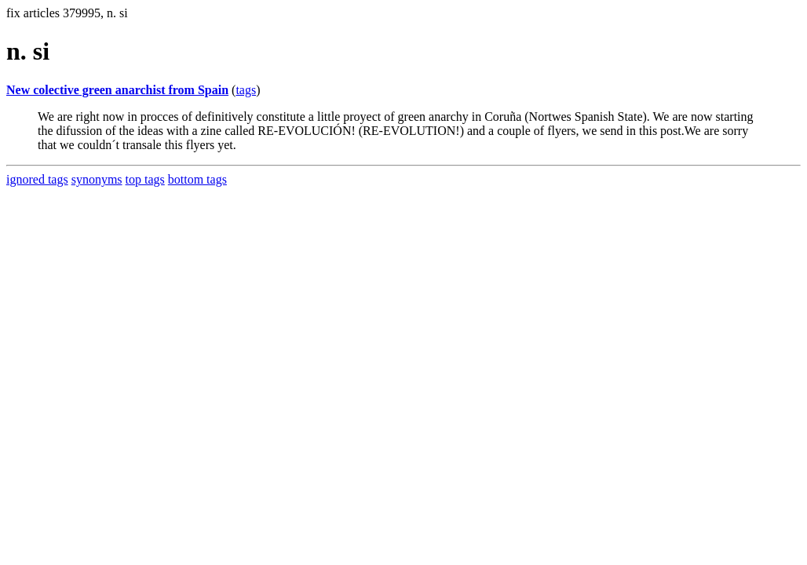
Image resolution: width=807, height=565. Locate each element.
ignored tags (37, 179)
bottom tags (197, 179)
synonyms (96, 179)
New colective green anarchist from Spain (117, 90)
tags (246, 90)
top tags (145, 179)
